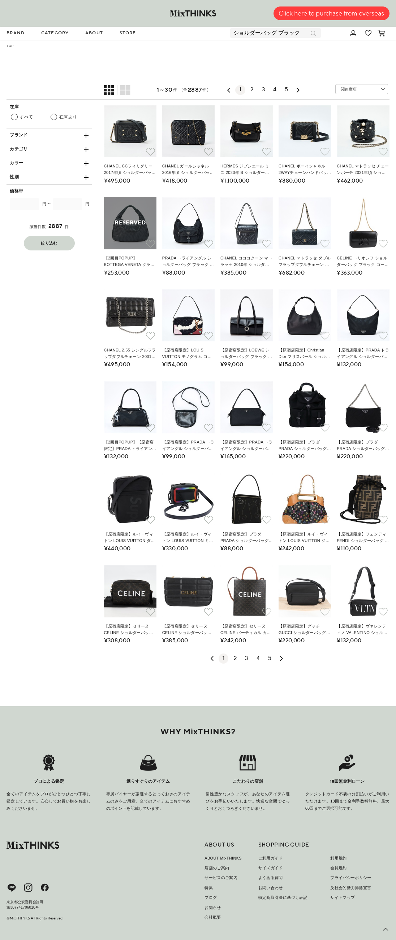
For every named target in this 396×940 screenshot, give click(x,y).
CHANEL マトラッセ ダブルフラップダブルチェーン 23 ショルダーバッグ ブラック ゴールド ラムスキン (305, 262)
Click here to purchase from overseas (331, 13)
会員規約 (338, 868)
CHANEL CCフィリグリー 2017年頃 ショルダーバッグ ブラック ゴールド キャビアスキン (130, 170)
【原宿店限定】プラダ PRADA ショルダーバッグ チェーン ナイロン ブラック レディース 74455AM (304, 446)
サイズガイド (270, 868)
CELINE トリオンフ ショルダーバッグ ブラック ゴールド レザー (362, 262)
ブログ (211, 897)
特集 (209, 888)
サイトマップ (342, 897)
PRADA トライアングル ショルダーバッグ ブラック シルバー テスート (188, 262)
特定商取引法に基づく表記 (282, 897)
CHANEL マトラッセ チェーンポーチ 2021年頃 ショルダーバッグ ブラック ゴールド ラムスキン (363, 170)
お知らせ (213, 907)
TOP (10, 46)
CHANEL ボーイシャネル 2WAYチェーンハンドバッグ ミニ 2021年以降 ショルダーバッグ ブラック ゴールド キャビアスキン (305, 170)
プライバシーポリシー (350, 877)
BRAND (16, 33)
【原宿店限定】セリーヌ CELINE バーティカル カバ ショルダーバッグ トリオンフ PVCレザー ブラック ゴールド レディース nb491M (245, 630)
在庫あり (68, 117)
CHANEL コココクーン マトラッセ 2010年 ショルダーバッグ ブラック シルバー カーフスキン (246, 262)
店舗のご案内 (217, 868)
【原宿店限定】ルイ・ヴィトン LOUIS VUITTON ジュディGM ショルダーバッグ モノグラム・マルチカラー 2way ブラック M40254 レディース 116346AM (304, 538)
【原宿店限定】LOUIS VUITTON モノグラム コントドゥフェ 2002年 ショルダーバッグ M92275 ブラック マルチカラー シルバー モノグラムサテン (187, 354)
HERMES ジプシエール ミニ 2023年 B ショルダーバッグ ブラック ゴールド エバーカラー (245, 170)
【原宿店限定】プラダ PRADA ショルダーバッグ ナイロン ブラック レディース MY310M (246, 538)
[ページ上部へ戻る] (385, 929)
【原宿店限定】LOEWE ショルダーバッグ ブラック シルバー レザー (246, 354)
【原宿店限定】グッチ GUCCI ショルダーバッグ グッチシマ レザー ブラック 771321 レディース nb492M (305, 630)
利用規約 (338, 858)
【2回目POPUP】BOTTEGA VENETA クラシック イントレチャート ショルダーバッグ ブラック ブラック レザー (130, 262)
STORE (128, 33)
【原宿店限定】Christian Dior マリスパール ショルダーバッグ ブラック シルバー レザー (304, 354)
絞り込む (49, 243)
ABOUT (94, 33)
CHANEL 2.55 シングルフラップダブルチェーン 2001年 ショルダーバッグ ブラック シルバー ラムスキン (130, 354)
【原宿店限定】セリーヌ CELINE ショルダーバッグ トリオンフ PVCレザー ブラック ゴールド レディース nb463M (130, 630)
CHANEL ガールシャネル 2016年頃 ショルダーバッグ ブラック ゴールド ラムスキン (188, 170)
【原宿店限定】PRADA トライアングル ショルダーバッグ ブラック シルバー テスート (363, 354)
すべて (26, 117)
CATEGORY (55, 33)
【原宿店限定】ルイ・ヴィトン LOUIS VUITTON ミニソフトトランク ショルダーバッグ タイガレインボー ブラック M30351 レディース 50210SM (188, 538)
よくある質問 (270, 877)
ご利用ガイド (270, 858)
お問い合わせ (270, 888)
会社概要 (213, 917)
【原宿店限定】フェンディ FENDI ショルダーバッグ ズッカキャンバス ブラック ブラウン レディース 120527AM (363, 538)
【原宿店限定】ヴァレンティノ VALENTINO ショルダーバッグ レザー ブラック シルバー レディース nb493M (362, 630)
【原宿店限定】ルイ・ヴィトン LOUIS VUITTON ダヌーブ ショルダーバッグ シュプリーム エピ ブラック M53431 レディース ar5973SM (130, 538)
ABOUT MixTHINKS (223, 858)
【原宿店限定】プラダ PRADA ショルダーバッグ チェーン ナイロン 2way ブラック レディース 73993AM (362, 446)
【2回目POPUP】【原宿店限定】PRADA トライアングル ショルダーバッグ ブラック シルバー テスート (130, 446)
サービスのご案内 (221, 877)
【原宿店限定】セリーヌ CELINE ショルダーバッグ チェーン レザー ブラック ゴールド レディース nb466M (186, 630)
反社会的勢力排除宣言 (350, 888)
